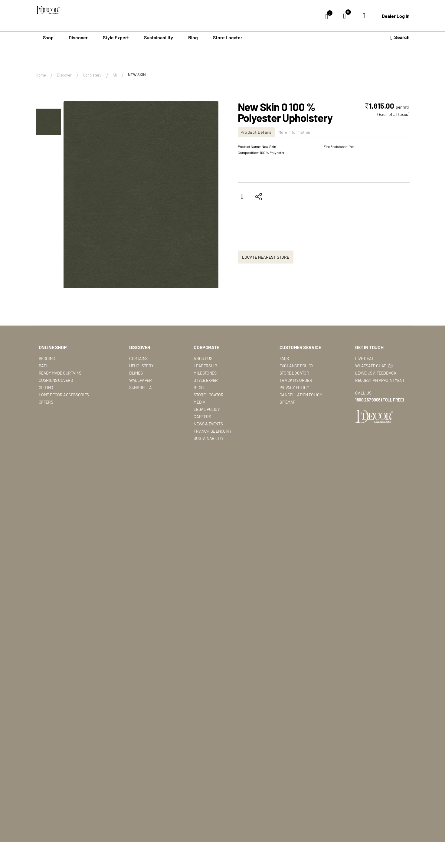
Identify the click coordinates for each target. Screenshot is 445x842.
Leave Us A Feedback (375, 372)
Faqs (284, 358)
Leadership (205, 365)
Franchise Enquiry (212, 431)
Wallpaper (140, 380)
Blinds (136, 372)
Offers (46, 402)
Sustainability (208, 438)
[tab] (258, 132)
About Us (203, 358)
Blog (193, 38)
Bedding (47, 358)
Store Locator (228, 38)
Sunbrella (140, 387)
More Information (301, 132)
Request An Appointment (379, 380)
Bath (43, 365)
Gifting (46, 387)
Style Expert (207, 380)
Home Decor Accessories (64, 394)
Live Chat (364, 358)
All (115, 75)
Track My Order (296, 380)
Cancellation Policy (301, 394)
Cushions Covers (56, 380)
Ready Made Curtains (60, 372)
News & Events (208, 423)
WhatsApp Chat (374, 365)
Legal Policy (207, 409)
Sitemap (287, 402)
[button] (48, 119)
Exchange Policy (296, 365)
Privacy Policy (294, 387)
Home (41, 75)
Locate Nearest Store (265, 257)
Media (199, 402)
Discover (64, 75)
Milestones (205, 372)
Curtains (138, 358)
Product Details (257, 132)
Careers (202, 416)
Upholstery (92, 75)
